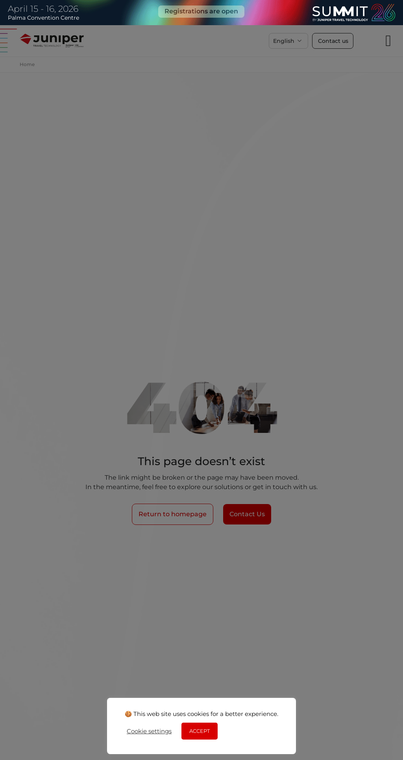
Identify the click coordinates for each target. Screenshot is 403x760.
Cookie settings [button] (149, 731)
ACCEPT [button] (199, 731)
